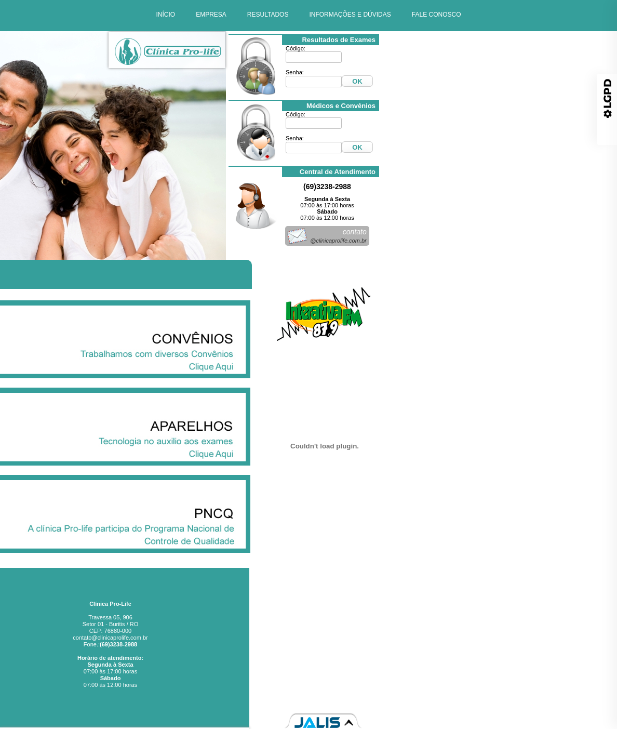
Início (507, 614)
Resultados (500, 636)
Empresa (502, 625)
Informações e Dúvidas (485, 648)
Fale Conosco (496, 659)
